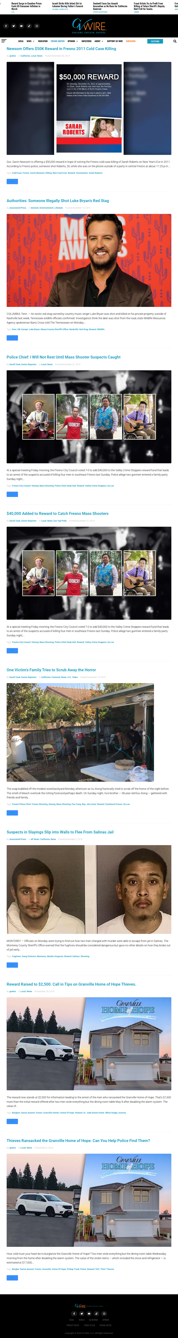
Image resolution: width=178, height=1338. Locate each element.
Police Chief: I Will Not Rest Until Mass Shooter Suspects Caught (64, 357)
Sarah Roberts (95, 173)
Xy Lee (110, 486)
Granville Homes (51, 1113)
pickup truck (73, 1269)
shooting (85, 956)
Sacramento (82, 173)
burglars (16, 1113)
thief (102, 1269)
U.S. (13, 12)
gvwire (13, 56)
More (12, 181)
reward (71, 173)
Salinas (76, 956)
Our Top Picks (60, 521)
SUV (97, 1269)
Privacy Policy (72, 1325)
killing (48, 173)
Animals (35, 208)
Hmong (35, 486)
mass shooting (46, 486)
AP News (35, 839)
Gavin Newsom (37, 173)
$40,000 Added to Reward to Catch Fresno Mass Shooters (57, 513)
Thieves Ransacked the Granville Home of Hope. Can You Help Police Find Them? (78, 1140)
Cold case (17, 173)
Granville (46, 1269)
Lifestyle (58, 208)
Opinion (106, 1319)
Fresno (26, 173)
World (81, 1319)
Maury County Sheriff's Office (54, 329)
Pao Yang (76, 804)
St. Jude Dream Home (93, 1113)
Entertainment (46, 208)
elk (19, 329)
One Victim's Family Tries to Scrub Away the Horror (51, 670)
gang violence (29, 956)
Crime (136, 12)
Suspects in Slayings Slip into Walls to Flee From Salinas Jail (60, 832)
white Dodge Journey (115, 1113)
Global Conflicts (60, 9)
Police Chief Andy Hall (65, 486)
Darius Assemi (28, 1113)
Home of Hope (67, 1113)
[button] (31, 41)
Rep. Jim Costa (89, 804)
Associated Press (18, 208)
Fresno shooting (40, 804)
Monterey (41, 956)
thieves (110, 1269)
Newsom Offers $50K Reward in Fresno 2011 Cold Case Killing (61, 48)
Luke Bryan (34, 329)
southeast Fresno (113, 804)
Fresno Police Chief (21, 804)
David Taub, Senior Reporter (23, 364)
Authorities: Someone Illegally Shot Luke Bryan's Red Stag (58, 200)
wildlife (101, 329)
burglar (15, 1269)
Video (75, 677)
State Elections (100, 12)
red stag (83, 329)
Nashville (73, 329)
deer (14, 329)
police (83, 1269)
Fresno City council (21, 486)
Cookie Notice (106, 1325)
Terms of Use (89, 1325)
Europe (24, 329)
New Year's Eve (60, 173)
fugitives (16, 956)
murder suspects (55, 956)
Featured (56, 677)
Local (33, 56)
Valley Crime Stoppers (96, 486)
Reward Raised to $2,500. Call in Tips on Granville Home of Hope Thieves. (71, 984)
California (25, 56)
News (39, 56)
